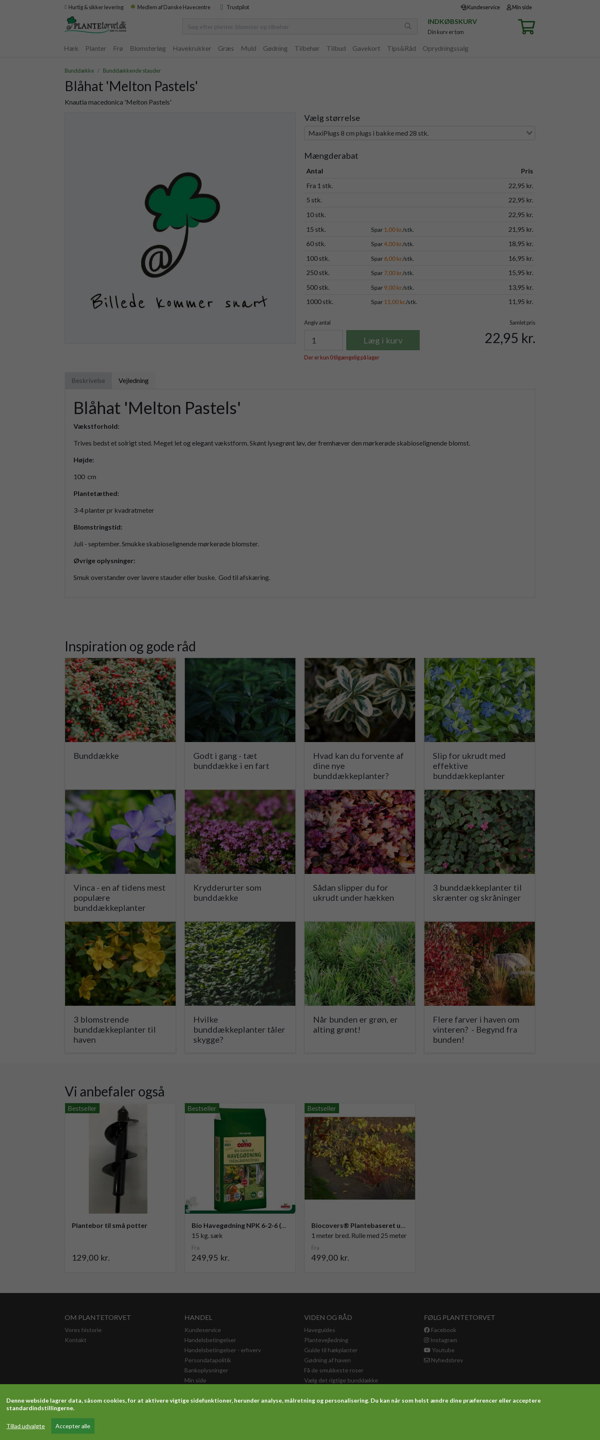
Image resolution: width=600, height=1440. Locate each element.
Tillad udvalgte (25, 1426)
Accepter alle (72, 1426)
